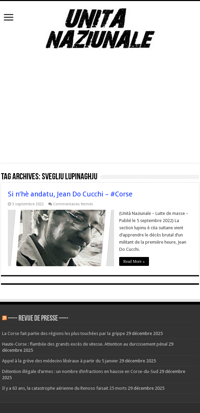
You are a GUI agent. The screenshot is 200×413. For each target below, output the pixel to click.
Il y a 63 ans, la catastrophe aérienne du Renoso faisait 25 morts (64, 388)
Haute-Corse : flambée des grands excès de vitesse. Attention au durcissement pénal (84, 344)
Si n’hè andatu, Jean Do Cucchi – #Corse (70, 194)
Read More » (134, 261)
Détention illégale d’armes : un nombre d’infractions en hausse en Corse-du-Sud (80, 371)
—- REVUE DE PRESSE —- (38, 319)
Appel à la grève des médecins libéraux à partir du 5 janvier (60, 360)
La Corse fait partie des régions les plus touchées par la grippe (63, 333)
